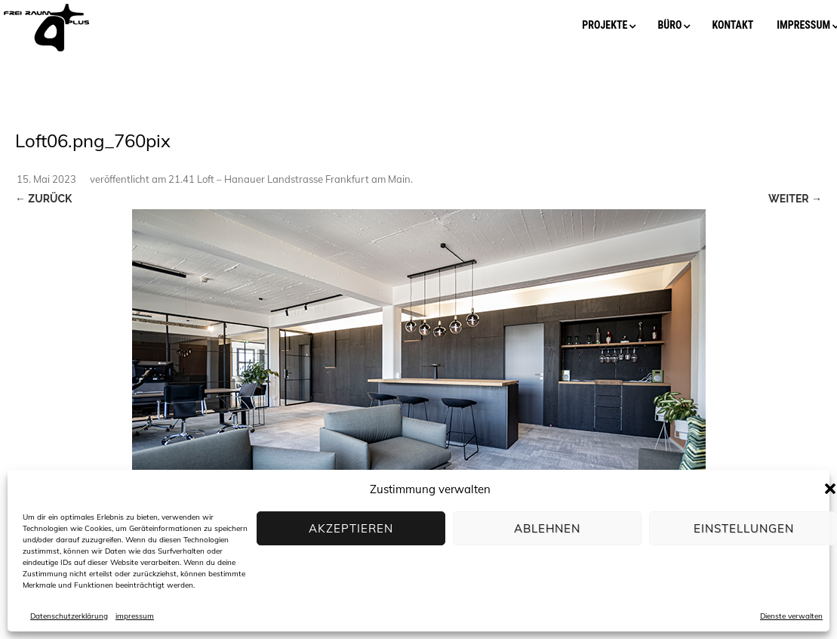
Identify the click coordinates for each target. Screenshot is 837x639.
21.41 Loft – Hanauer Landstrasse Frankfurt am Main (289, 179)
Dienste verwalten (791, 616)
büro (669, 25)
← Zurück (43, 199)
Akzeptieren (351, 528)
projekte (604, 25)
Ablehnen (547, 528)
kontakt (732, 25)
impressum (134, 616)
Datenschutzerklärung (69, 616)
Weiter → (795, 199)
